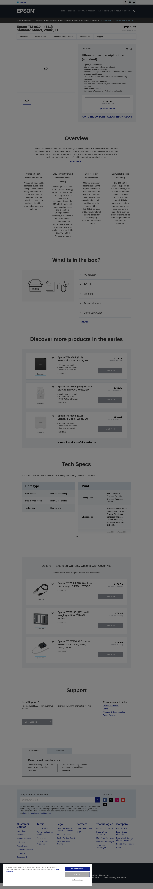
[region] (47, 875)
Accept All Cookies (77, 868)
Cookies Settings (77, 880)
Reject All (77, 874)
